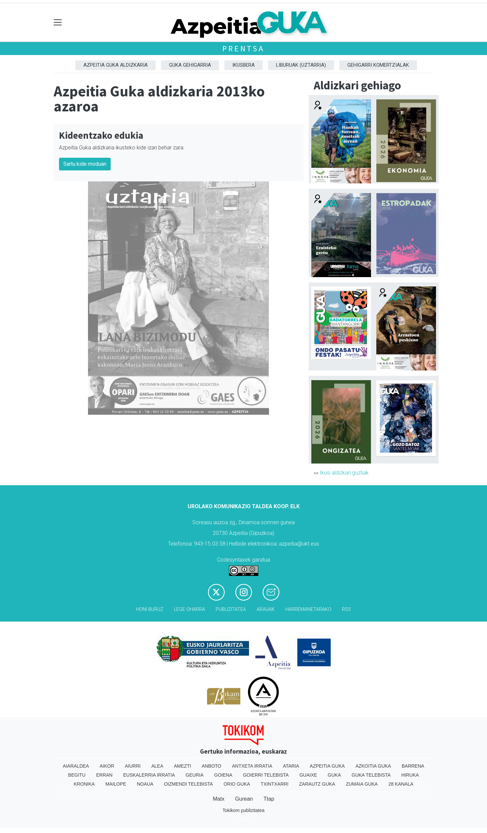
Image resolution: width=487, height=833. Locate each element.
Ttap (269, 799)
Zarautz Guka (317, 784)
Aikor (107, 766)
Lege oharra (189, 609)
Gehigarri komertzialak (378, 65)
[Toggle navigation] (58, 22)
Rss (346, 609)
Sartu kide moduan (84, 164)
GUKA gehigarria (190, 65)
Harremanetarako (308, 609)
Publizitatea (231, 609)
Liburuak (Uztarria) (301, 65)
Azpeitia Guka (327, 766)
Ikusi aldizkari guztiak (344, 473)
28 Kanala (400, 784)
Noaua (145, 784)
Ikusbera (243, 65)
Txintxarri (274, 784)
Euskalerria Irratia (149, 775)
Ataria (291, 766)
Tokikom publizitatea (243, 810)
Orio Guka (237, 784)
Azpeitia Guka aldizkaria (115, 65)
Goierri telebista (266, 775)
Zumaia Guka (362, 784)
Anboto (211, 766)
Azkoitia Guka (373, 766)
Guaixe (308, 775)
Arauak (266, 609)
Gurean (244, 799)
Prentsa (243, 48)
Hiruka (410, 775)
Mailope (115, 784)
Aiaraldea (76, 766)
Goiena (223, 775)
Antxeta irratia (252, 766)
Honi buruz (149, 609)
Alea (157, 766)
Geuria (195, 775)
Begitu (76, 775)
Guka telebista (371, 775)
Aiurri (133, 766)
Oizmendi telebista (188, 784)
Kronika (84, 784)
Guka (334, 775)
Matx (218, 799)
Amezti (182, 766)
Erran (104, 775)
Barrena (413, 766)
